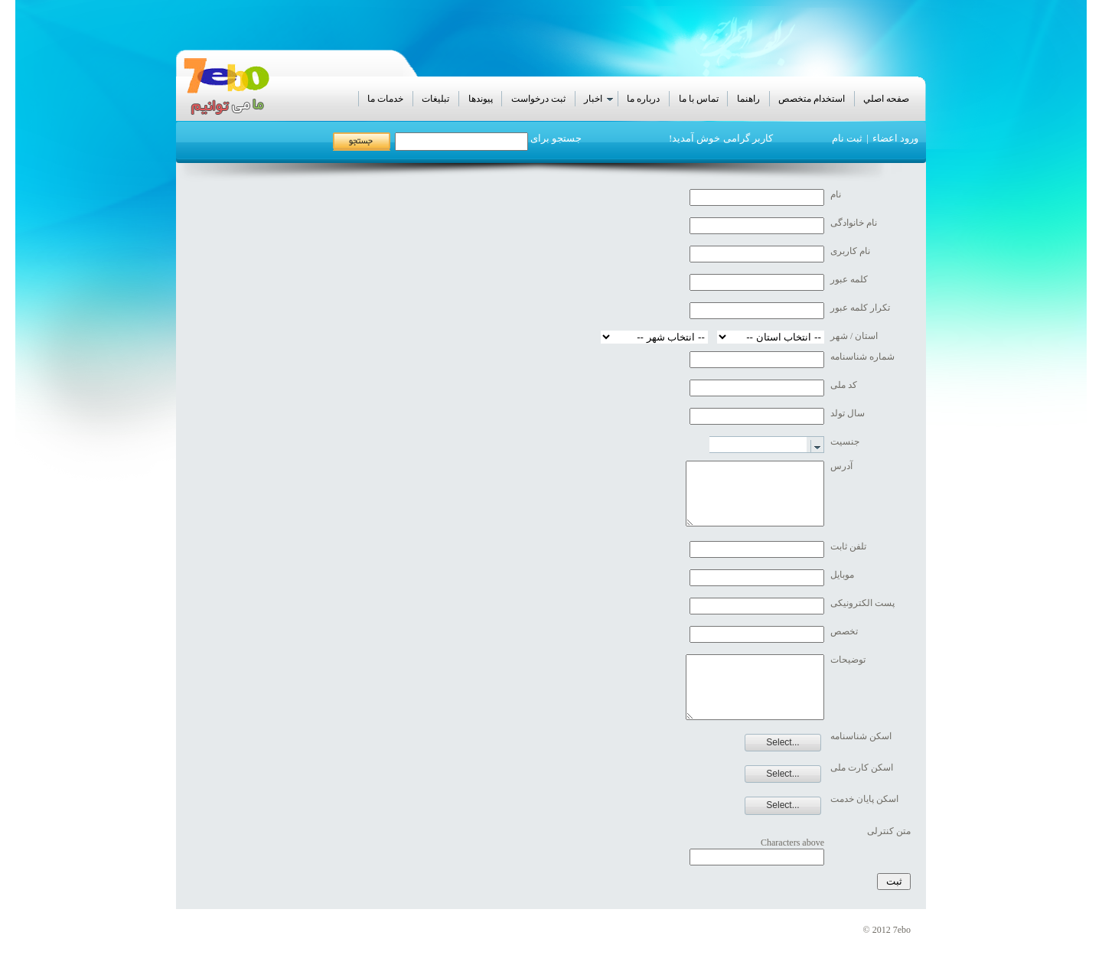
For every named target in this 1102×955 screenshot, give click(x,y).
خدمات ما (385, 98)
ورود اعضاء (895, 138)
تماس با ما (699, 98)
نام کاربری (850, 251)
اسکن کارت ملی (861, 767)
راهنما (748, 98)
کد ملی (843, 385)
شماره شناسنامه (862, 356)
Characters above (792, 842)
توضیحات (848, 659)
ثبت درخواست (538, 98)
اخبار (600, 99)
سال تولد (847, 413)
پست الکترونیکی (862, 603)
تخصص (844, 631)
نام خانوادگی (853, 222)
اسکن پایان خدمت (864, 799)
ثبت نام (847, 138)
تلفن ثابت (848, 546)
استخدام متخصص (811, 98)
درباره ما (643, 98)
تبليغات (435, 98)
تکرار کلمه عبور (860, 307)
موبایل (842, 574)
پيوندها (480, 98)
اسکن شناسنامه (861, 736)
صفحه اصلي (886, 98)
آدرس (841, 466)
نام (835, 194)
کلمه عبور (849, 279)
